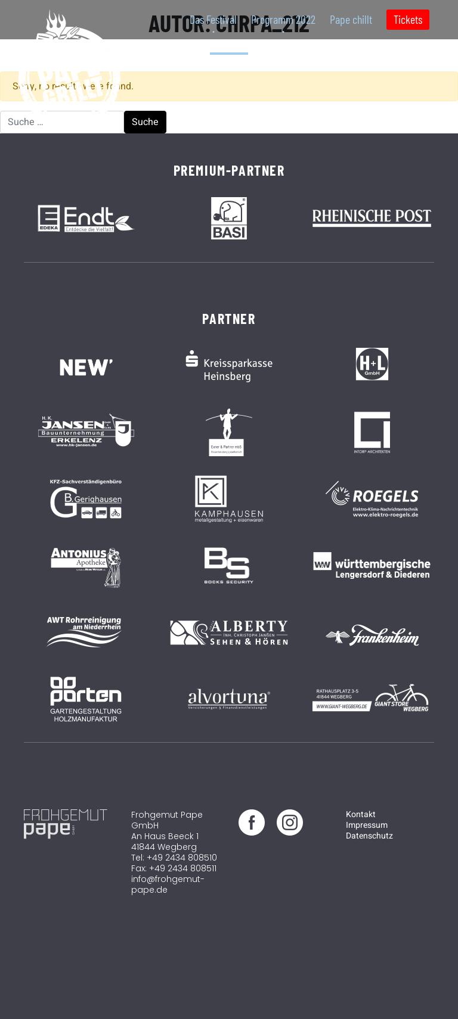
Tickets (408, 19)
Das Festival (213, 19)
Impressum (367, 825)
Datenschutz (369, 836)
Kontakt (361, 814)
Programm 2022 (283, 19)
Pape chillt (351, 19)
